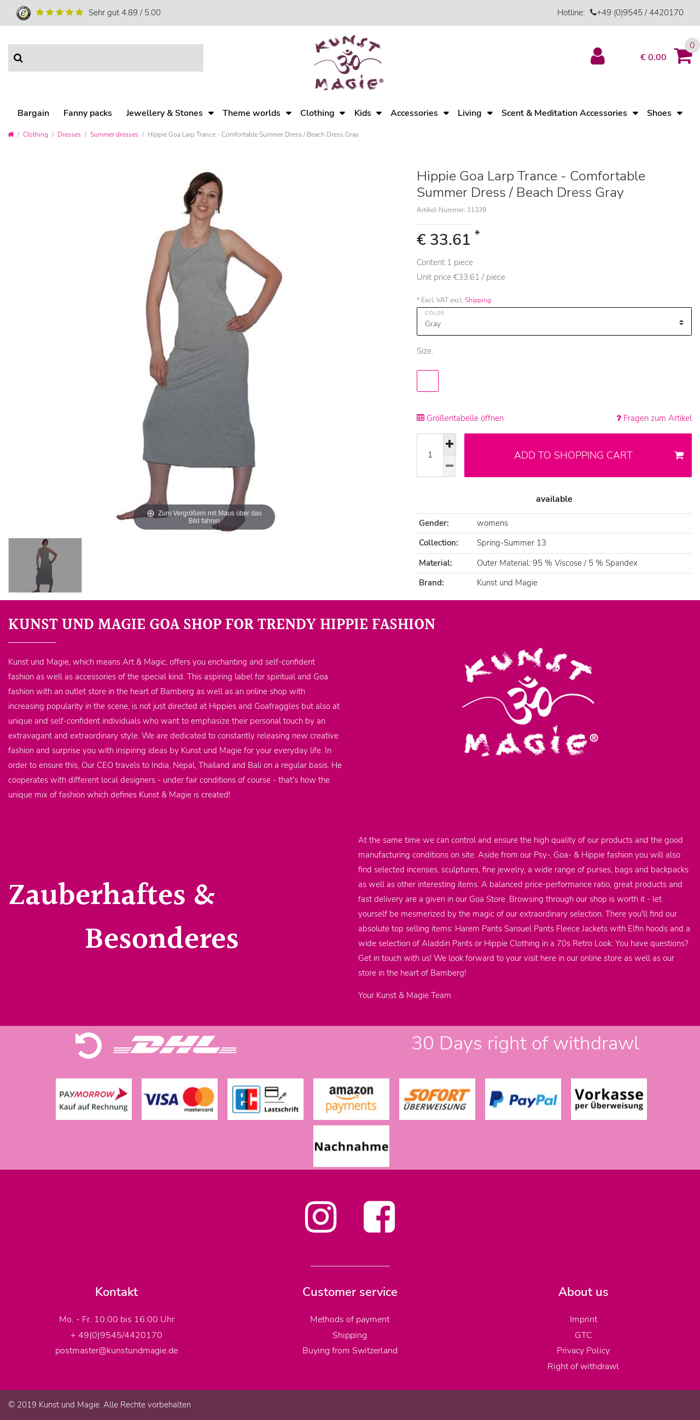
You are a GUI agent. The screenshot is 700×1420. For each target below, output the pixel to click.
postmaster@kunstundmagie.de (116, 1351)
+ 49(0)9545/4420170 (116, 1335)
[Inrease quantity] (449, 444)
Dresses (69, 134)
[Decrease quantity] (449, 466)
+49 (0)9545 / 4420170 (640, 12)
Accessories (414, 113)
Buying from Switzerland (350, 1351)
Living (470, 113)
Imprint (583, 1319)
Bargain (33, 113)
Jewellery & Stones (164, 113)
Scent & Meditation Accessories (564, 113)
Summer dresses (114, 134)
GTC (583, 1335)
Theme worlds (252, 113)
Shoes (659, 113)
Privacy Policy (583, 1351)
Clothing (317, 113)
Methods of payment (349, 1319)
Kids (362, 113)
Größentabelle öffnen (460, 418)
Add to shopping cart (599, 455)
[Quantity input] (430, 455)
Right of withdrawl (583, 1366)
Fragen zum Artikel (654, 418)
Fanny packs (87, 113)
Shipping (478, 300)
